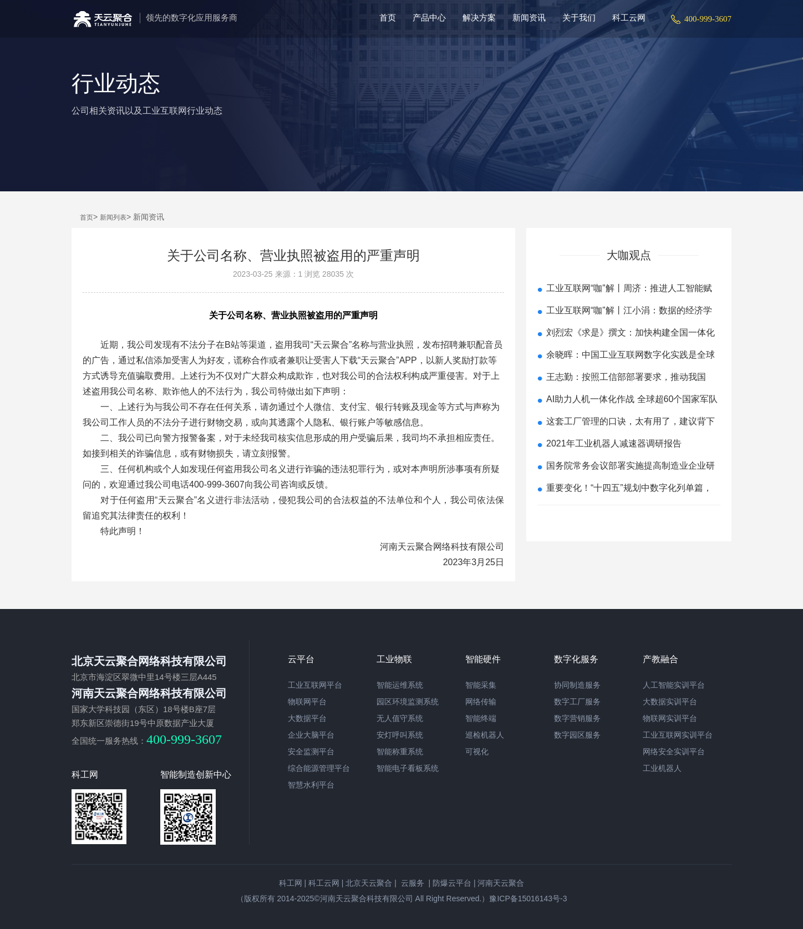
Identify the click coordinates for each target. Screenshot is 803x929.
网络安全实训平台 (674, 751)
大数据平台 (307, 718)
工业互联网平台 (315, 685)
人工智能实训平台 (674, 685)
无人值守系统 (400, 718)
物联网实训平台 (670, 718)
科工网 (290, 883)
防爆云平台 (452, 883)
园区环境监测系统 (408, 701)
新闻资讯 (529, 17)
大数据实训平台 (670, 701)
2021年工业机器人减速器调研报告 (614, 443)
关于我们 (579, 17)
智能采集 (480, 685)
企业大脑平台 (311, 734)
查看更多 (629, 519)
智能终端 (480, 718)
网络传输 (480, 701)
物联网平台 (307, 701)
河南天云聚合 (500, 883)
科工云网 (629, 17)
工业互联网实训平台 (678, 734)
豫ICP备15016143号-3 (528, 898)
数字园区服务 (577, 734)
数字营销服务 (577, 718)
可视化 (477, 751)
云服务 (411, 883)
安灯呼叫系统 (400, 734)
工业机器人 (662, 768)
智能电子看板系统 (408, 768)
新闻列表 (113, 217)
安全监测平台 (311, 751)
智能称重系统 (400, 751)
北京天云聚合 (368, 883)
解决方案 (479, 17)
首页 (387, 17)
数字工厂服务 (577, 701)
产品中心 (429, 17)
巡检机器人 (484, 734)
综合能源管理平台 (319, 768)
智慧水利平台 (311, 784)
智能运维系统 (400, 685)
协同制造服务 (577, 685)
